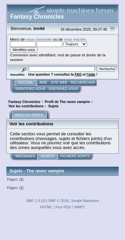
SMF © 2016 (58, 201)
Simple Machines (85, 201)
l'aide (91, 74)
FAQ (78, 74)
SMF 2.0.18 (35, 201)
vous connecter (39, 39)
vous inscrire (75, 39)
